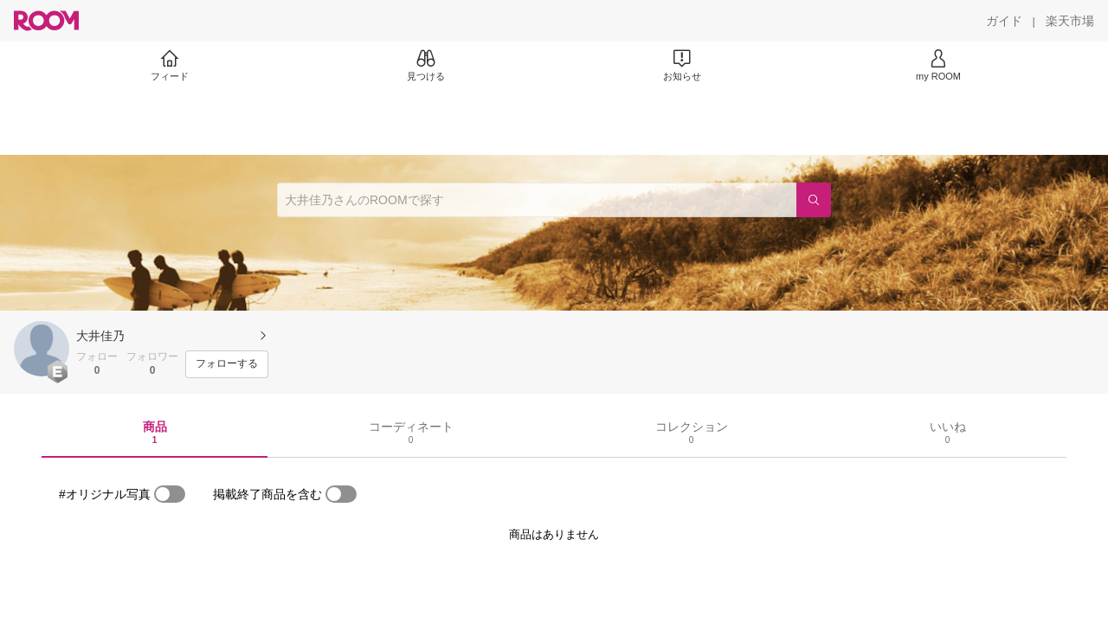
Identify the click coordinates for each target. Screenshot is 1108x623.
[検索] (813, 200)
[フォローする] (226, 364)
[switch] (169, 494)
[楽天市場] (1070, 21)
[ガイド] (1004, 21)
